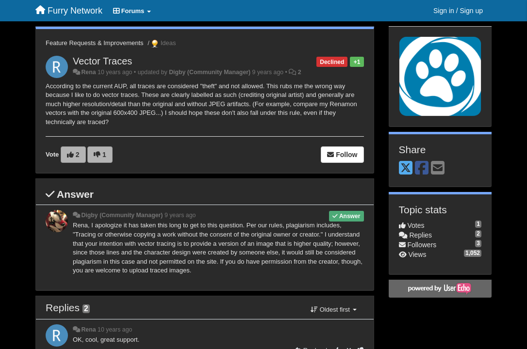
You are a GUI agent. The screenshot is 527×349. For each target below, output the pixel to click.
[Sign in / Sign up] (458, 10)
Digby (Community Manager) (209, 72)
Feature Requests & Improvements (95, 43)
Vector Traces (102, 61)
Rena (88, 72)
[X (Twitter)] (405, 168)
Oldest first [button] (333, 309)
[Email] (438, 168)
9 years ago (180, 215)
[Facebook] (421, 168)
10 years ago (115, 329)
